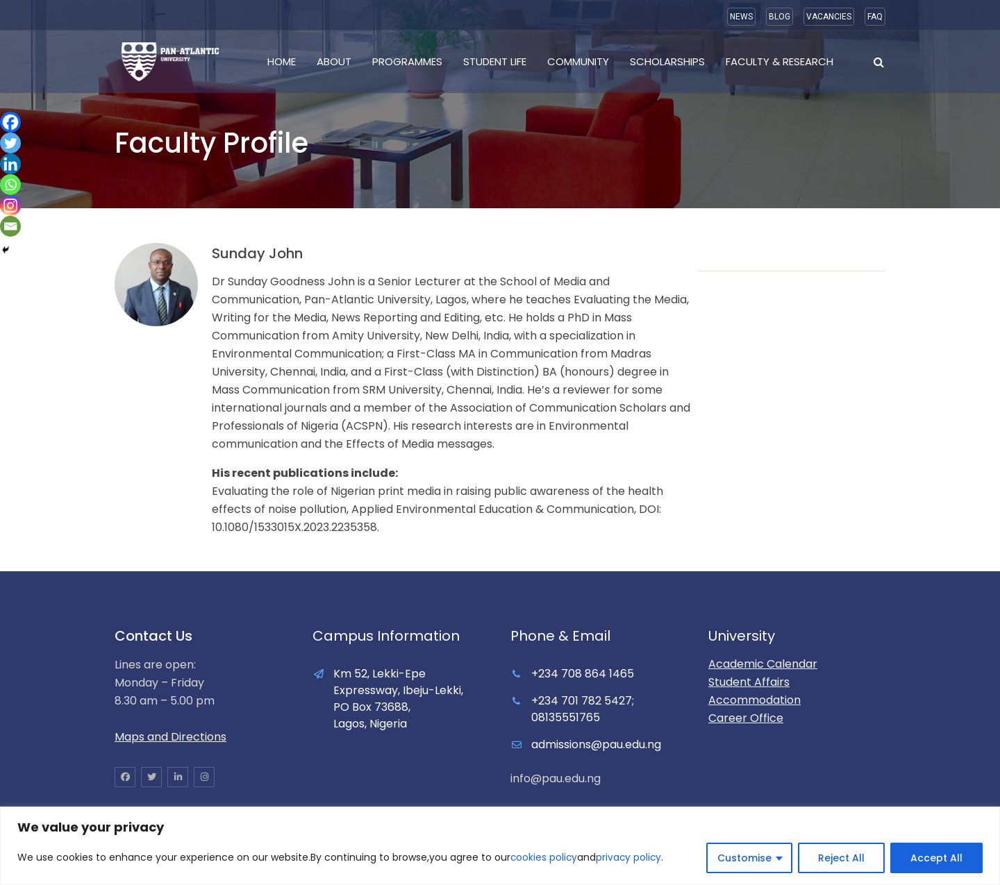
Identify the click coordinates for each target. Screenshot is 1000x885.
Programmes (407, 61)
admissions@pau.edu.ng (596, 744)
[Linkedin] (10, 163)
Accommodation (754, 700)
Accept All (936, 858)
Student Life (494, 61)
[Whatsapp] (10, 184)
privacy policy (630, 858)
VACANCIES (828, 17)
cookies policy (544, 858)
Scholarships (667, 61)
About (334, 61)
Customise (744, 858)
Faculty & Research (779, 61)
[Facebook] (10, 122)
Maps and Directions (170, 737)
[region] (500, 846)
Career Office (745, 718)
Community (578, 61)
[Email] (10, 226)
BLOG (779, 17)
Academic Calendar (762, 664)
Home (281, 61)
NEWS (741, 17)
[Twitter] (10, 143)
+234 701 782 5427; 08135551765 (582, 709)
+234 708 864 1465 (582, 674)
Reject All (841, 858)
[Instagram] (10, 205)
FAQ (875, 17)
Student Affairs (749, 682)
